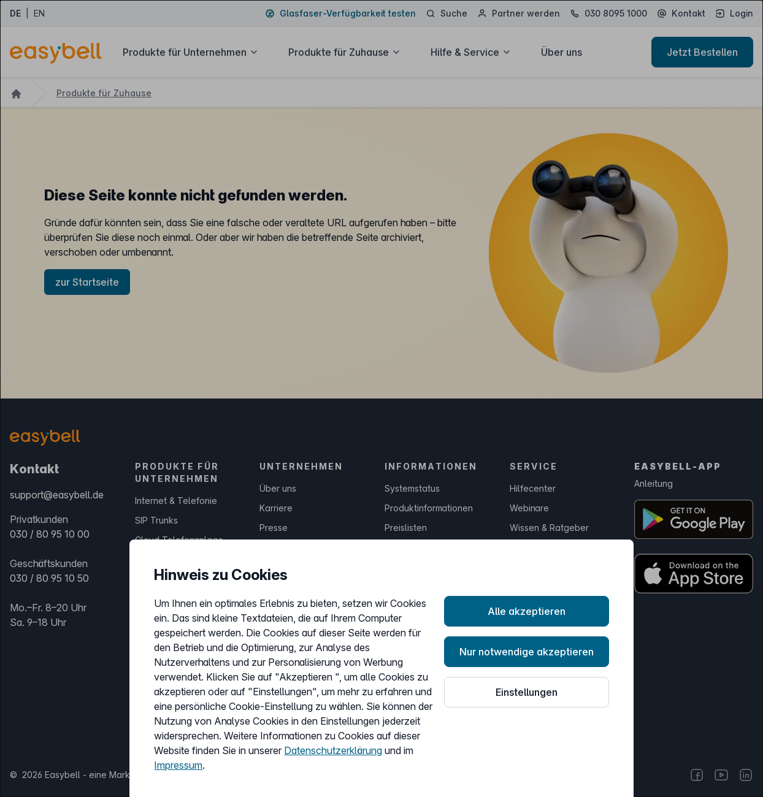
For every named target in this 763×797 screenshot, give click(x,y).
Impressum (178, 765)
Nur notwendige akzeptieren (526, 652)
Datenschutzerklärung (333, 750)
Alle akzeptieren (527, 611)
